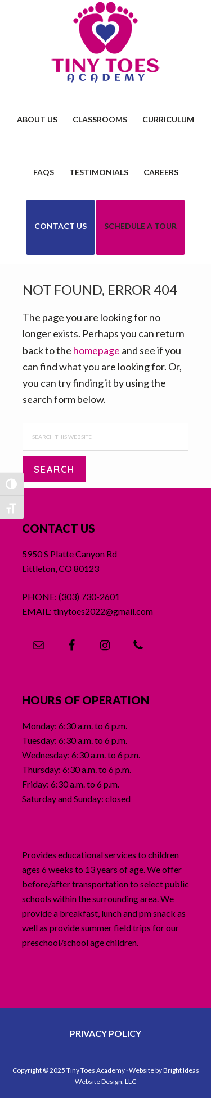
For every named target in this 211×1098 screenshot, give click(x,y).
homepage (96, 350)
